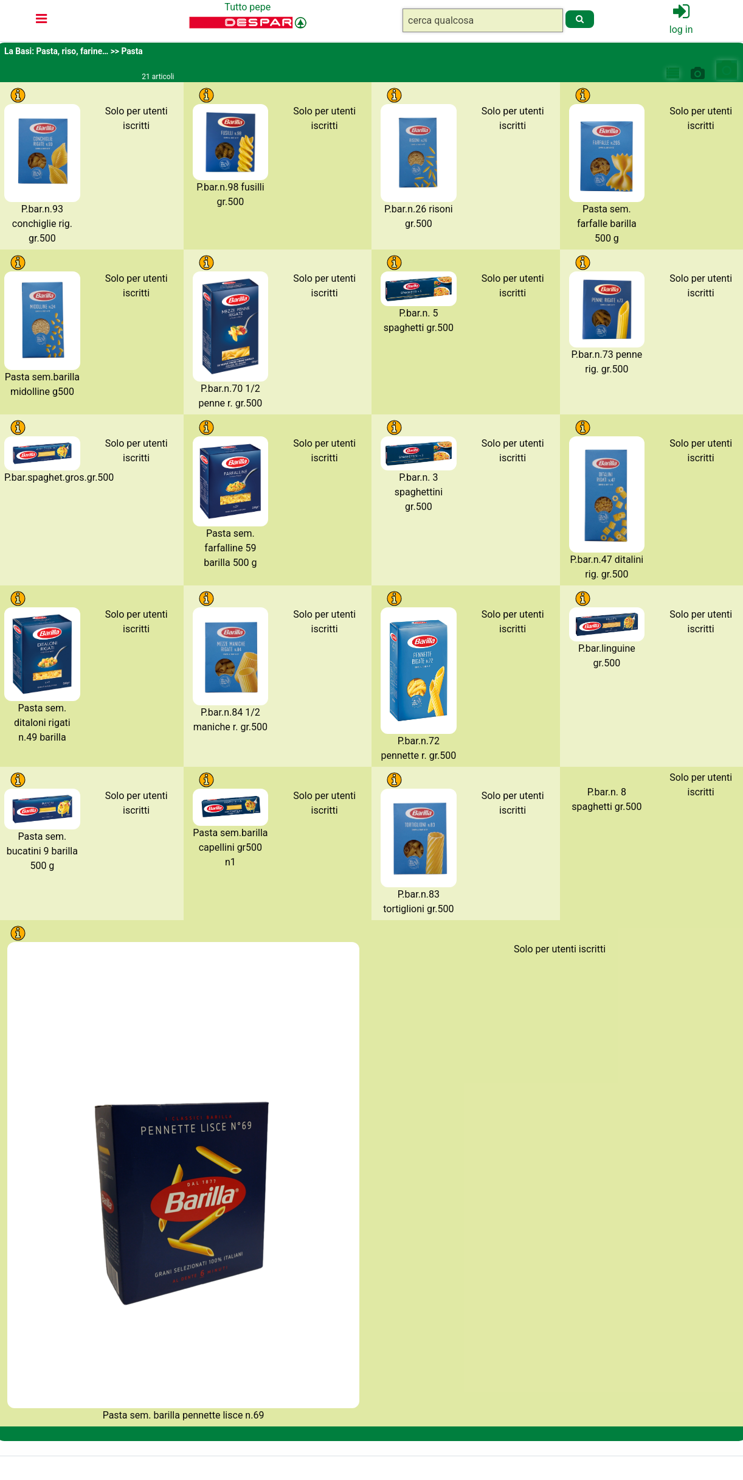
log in (681, 29)
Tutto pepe (247, 7)
